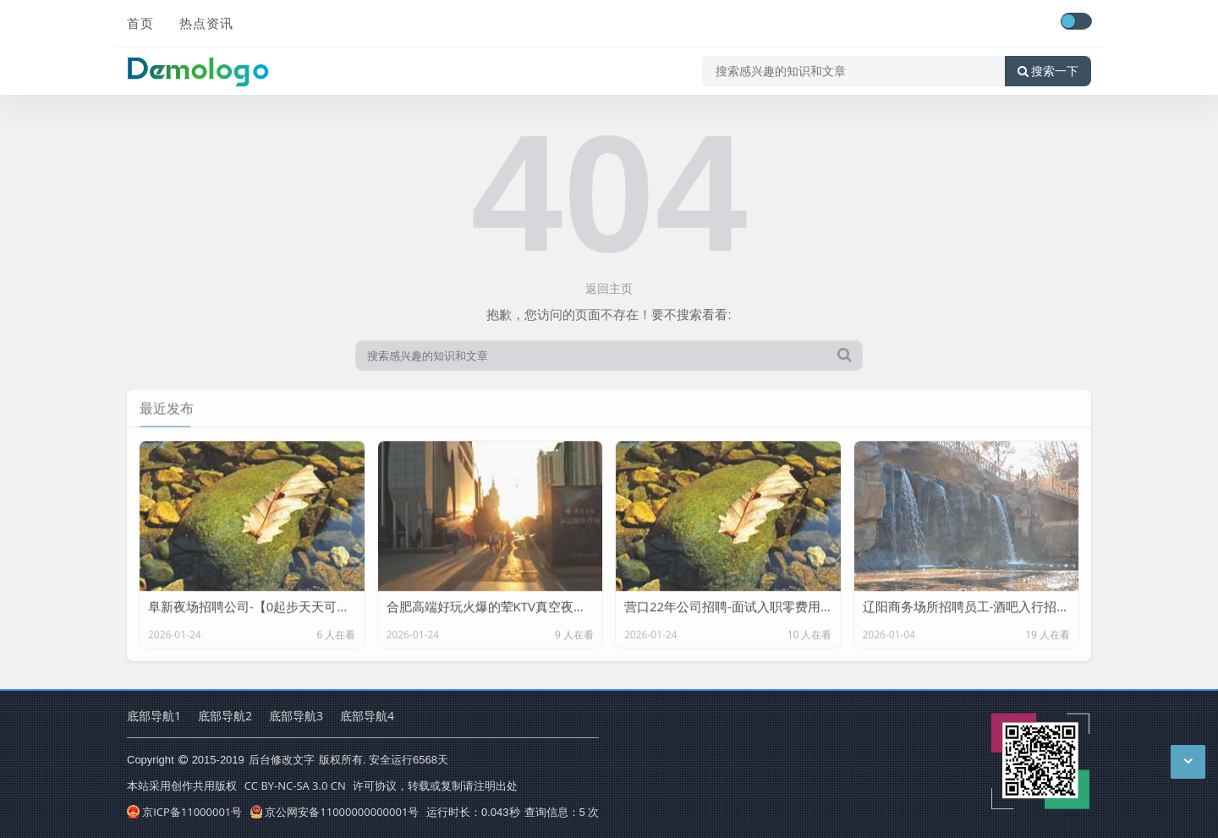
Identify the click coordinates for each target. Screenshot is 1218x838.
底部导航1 (154, 716)
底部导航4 (367, 716)
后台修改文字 (282, 759)
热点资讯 (206, 22)
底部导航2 (225, 716)
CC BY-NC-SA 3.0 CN (295, 785)
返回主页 (609, 288)
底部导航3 (296, 716)
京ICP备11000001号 (184, 811)
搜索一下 (1048, 71)
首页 (140, 22)
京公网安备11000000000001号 (334, 811)
